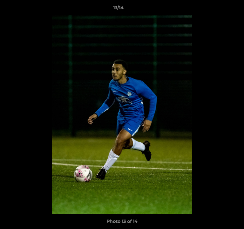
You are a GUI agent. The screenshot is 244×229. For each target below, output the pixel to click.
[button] (221, 9)
